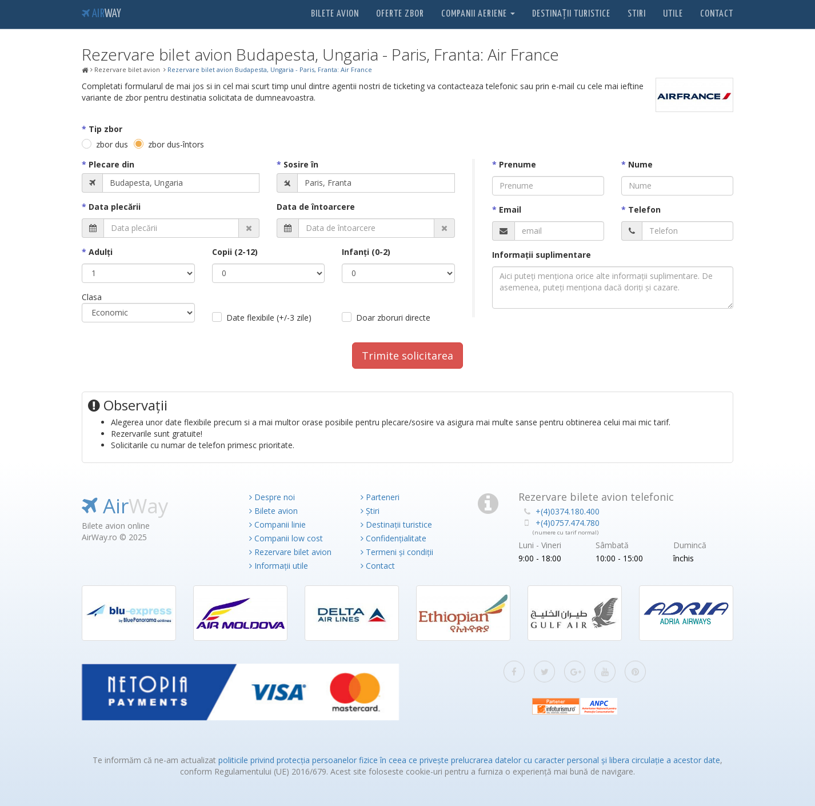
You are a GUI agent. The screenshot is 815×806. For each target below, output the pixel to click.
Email (510, 209)
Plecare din (111, 164)
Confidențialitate (393, 538)
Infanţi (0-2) (366, 251)
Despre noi (272, 497)
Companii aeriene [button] (478, 14)
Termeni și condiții (397, 551)
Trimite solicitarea (407, 355)
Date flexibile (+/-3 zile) (268, 317)
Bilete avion (335, 14)
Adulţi (101, 251)
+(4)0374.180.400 (568, 511)
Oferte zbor (400, 14)
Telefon (644, 209)
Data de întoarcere (316, 206)
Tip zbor (105, 128)
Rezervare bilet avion (290, 551)
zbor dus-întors (176, 144)
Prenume (517, 164)
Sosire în (300, 164)
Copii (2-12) (235, 251)
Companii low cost (286, 538)
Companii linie (277, 524)
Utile (673, 14)
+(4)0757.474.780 (568, 522)
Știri (370, 510)
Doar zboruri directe (393, 317)
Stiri (637, 14)
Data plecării (115, 206)
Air (101, 14)
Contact (716, 14)
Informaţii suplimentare (541, 254)
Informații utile (278, 565)
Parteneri (380, 497)
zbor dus (112, 144)
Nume (640, 164)
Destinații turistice (571, 14)
